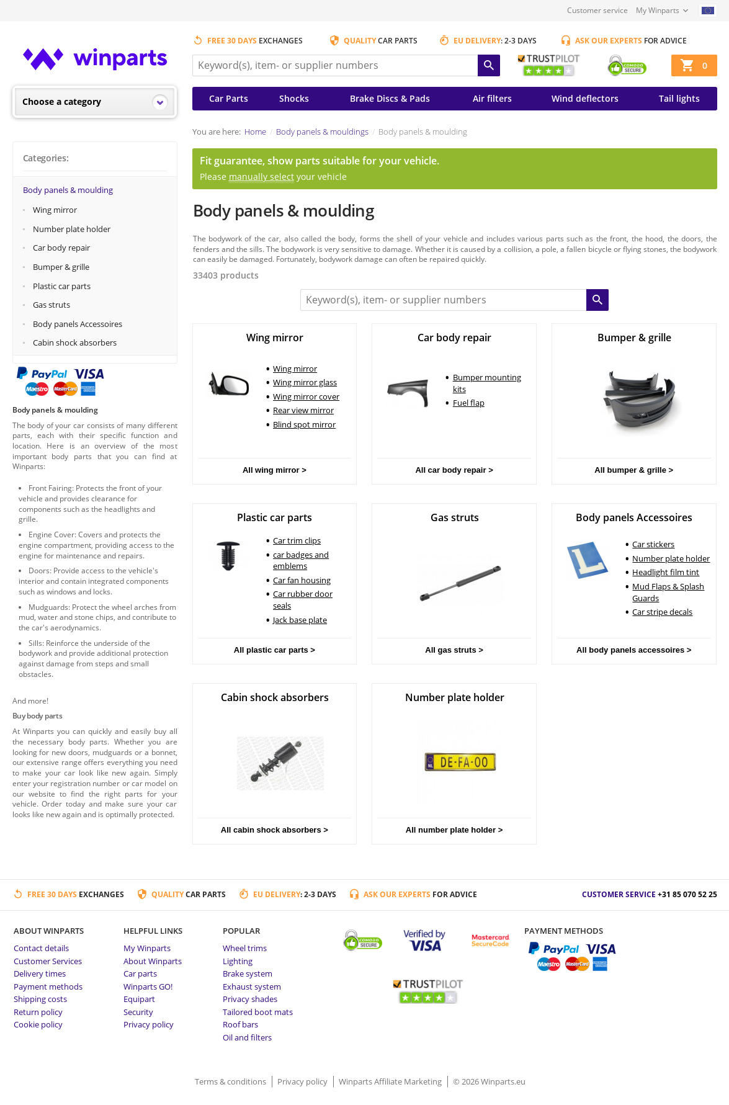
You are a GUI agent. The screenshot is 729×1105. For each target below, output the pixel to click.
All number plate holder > (454, 829)
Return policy (38, 1012)
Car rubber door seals (303, 599)
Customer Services (48, 961)
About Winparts (152, 961)
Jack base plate (300, 619)
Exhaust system (252, 986)
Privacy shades (250, 998)
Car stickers (653, 544)
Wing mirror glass (305, 382)
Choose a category (61, 101)
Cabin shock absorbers (75, 342)
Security (138, 1012)
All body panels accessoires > (633, 650)
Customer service (597, 10)
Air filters (492, 98)
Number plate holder (71, 229)
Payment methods (48, 986)
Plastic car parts (62, 286)
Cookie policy (38, 1024)
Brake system (247, 973)
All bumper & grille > (633, 470)
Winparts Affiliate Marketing (391, 1081)
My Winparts (657, 10)
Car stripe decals (662, 611)
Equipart (139, 998)
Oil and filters (247, 1037)
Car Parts (228, 98)
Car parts (140, 973)
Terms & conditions (231, 1081)
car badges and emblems (301, 560)
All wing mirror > (274, 470)
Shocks (294, 98)
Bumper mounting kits (487, 383)
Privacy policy (148, 1024)
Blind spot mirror (304, 424)
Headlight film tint (665, 572)
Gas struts (51, 304)
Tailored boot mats (258, 1012)
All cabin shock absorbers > (274, 829)
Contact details (41, 948)
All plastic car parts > (274, 650)
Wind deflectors (585, 98)
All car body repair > (454, 470)
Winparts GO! (147, 986)
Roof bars (240, 1024)
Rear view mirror (303, 410)
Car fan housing (302, 580)
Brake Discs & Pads (390, 98)
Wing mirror (55, 209)
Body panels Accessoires (77, 323)
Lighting (238, 961)
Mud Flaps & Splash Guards (668, 592)
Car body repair (61, 247)
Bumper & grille (61, 266)
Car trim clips (297, 540)
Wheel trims (245, 948)
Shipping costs (40, 998)
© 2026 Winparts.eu (489, 1081)
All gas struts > (454, 650)
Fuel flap (469, 402)
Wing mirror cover (306, 396)
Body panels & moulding (68, 189)
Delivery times (40, 973)
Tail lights (679, 98)
